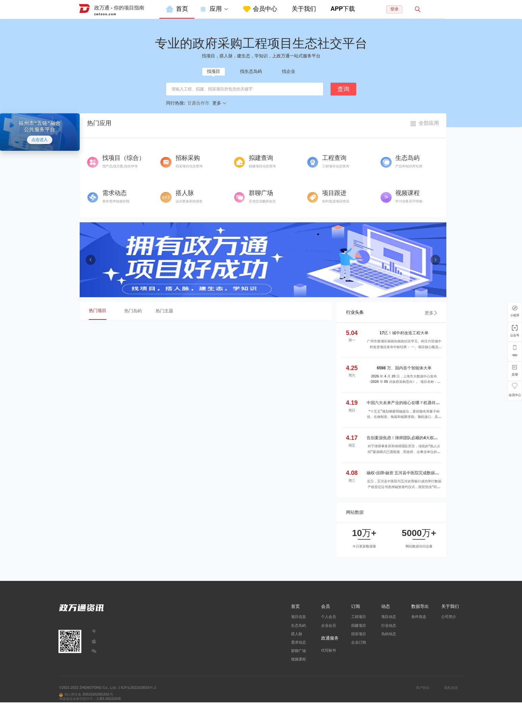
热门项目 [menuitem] (97, 310)
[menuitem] (176, 9)
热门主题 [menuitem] (164, 310)
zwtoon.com (105, 14)
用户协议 (422, 688)
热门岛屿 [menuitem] (133, 310)
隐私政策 (451, 688)
